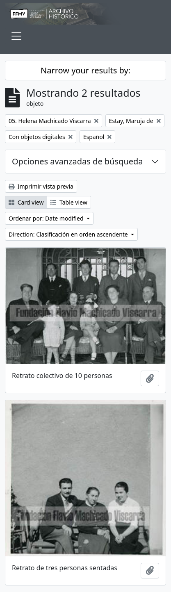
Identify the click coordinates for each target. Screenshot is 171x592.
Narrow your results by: (85, 70)
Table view (68, 202)
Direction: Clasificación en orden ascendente (69, 234)
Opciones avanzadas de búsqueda (77, 161)
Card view (26, 202)
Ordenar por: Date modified (47, 218)
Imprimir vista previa (41, 186)
